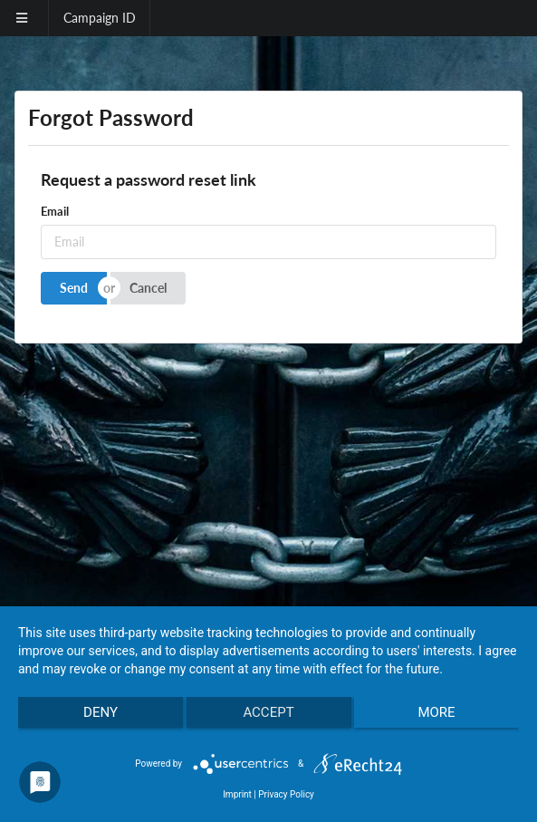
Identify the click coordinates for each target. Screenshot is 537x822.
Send (74, 287)
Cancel (148, 287)
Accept (268, 712)
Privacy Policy (286, 794)
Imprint (237, 794)
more (436, 712)
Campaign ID (99, 17)
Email (55, 211)
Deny (100, 712)
